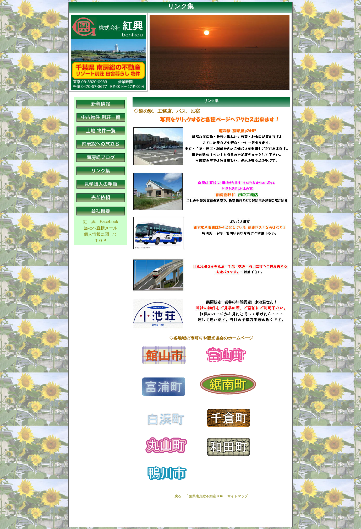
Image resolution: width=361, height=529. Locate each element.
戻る (177, 496)
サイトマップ (237, 496)
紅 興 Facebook (100, 221)
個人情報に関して (100, 234)
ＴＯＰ (100, 240)
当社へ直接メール (100, 228)
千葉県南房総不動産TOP (204, 496)
